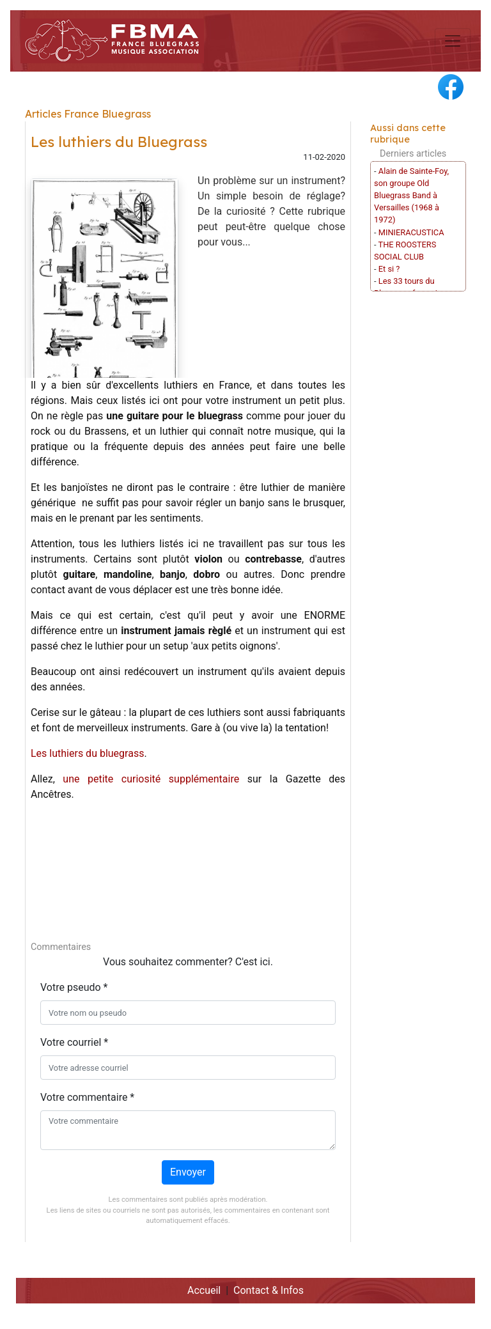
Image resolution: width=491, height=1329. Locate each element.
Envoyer (188, 1172)
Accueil (204, 1290)
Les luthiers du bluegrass (87, 753)
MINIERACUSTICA (411, 232)
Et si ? (389, 269)
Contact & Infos (268, 1290)
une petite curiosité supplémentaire (151, 779)
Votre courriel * (74, 1042)
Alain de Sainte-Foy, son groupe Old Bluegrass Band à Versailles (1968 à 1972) (411, 195)
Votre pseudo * (73, 987)
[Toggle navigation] (453, 41)
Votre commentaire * (87, 1097)
